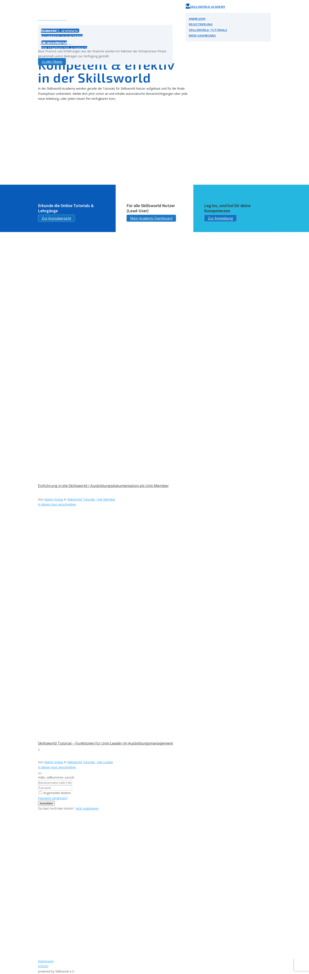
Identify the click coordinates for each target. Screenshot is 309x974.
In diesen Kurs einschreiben (57, 504)
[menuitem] (105, 19)
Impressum (46, 961)
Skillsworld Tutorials (81, 499)
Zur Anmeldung (220, 218)
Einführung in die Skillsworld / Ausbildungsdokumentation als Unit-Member (103, 485)
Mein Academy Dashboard (151, 218)
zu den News (52, 61)
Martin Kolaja (53, 499)
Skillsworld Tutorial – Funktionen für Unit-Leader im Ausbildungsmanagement (105, 743)
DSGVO (43, 966)
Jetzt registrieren (87, 808)
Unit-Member (106, 499)
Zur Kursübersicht (56, 218)
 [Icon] (41, 30)
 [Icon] (188, 6)
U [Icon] (40, 18)
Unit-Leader (105, 762)
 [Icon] (41, 42)
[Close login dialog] (39, 773)
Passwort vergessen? (53, 798)
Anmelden (46, 803)
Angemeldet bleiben (57, 793)
